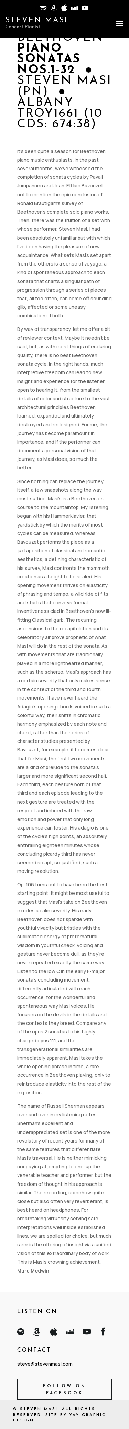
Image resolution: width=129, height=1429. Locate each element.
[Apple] (63, 9)
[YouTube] (84, 9)
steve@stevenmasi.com (45, 1364)
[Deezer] (74, 9)
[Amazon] (53, 9)
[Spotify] (43, 9)
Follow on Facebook (64, 1389)
